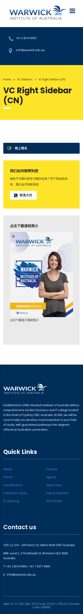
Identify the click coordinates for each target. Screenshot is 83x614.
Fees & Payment (57, 493)
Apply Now (54, 485)
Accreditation (13, 485)
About (7, 469)
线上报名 (17, 148)
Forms (7, 477)
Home (7, 79)
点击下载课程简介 (24, 226)
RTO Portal (54, 501)
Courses (52, 469)
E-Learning (11, 501)
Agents (51, 477)
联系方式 (23, 195)
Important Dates (15, 493)
